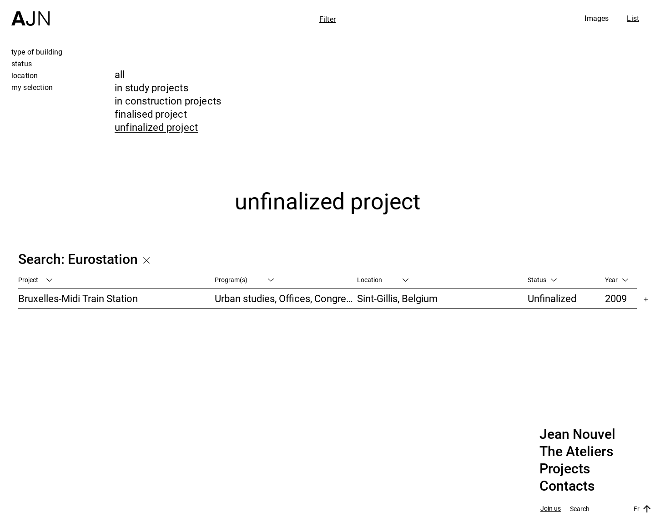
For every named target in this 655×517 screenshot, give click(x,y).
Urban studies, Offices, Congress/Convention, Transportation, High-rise (286, 298)
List (633, 18)
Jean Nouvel (577, 434)
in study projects (151, 87)
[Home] (30, 13)
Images (596, 18)
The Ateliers (576, 451)
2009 (616, 298)
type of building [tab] (37, 52)
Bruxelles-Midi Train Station (78, 298)
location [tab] (24, 75)
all (120, 74)
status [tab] (21, 64)
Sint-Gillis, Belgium (397, 298)
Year (616, 279)
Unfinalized (552, 298)
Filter (327, 19)
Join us (550, 508)
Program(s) (244, 279)
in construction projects (168, 100)
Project (35, 279)
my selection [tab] (32, 87)
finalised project (151, 113)
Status (542, 279)
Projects (564, 468)
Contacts (567, 486)
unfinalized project (156, 127)
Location (382, 279)
